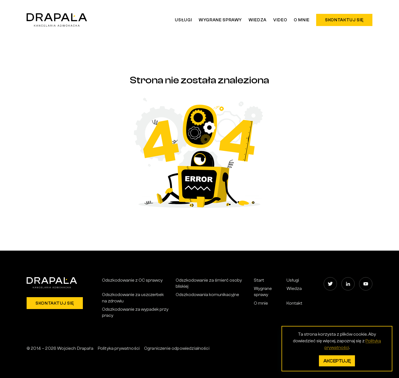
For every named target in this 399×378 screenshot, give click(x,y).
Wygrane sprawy (220, 19)
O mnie (302, 19)
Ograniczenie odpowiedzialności (176, 348)
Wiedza (258, 19)
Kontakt (294, 303)
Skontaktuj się (344, 19)
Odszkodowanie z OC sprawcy (132, 280)
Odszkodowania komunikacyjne (207, 294)
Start (259, 280)
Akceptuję (337, 361)
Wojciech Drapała (75, 348)
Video (280, 19)
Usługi (183, 19)
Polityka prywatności (119, 348)
